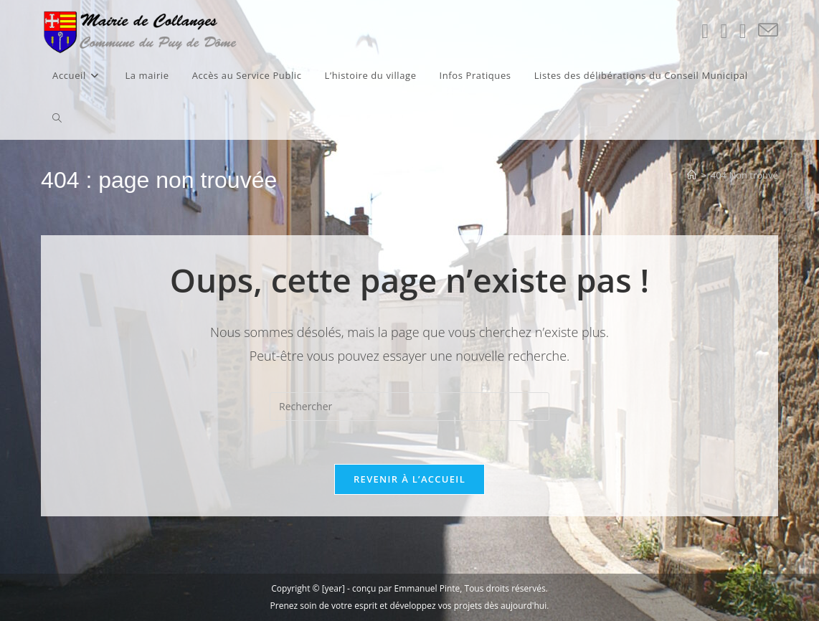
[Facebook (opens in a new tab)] (723, 31)
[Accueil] (691, 175)
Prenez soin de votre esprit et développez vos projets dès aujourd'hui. (409, 605)
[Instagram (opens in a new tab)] (743, 31)
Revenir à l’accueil (409, 479)
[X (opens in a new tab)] (705, 31)
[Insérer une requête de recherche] (409, 406)
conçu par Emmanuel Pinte (406, 588)
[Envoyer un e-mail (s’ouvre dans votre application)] (768, 30)
